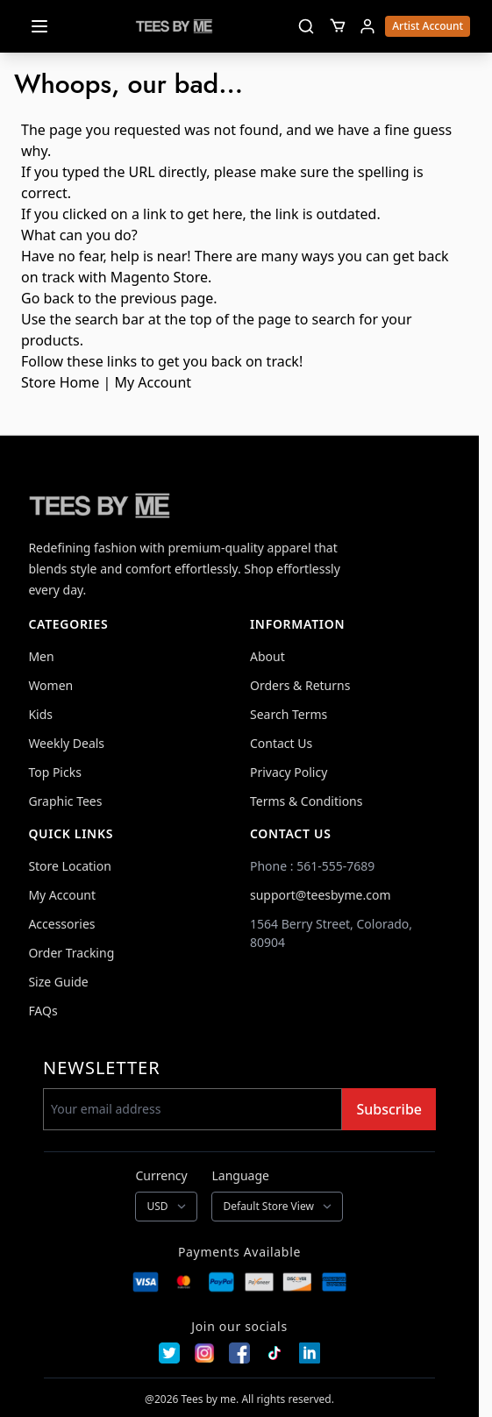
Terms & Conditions (306, 801)
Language (239, 1175)
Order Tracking (71, 952)
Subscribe (389, 1109)
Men (40, 656)
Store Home (60, 382)
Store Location (69, 866)
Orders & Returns (300, 685)
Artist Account (427, 25)
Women (50, 685)
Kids (40, 714)
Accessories (61, 923)
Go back (48, 298)
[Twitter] (169, 1353)
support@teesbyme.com (320, 895)
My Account (152, 382)
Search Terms (288, 714)
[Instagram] (204, 1353)
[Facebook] (239, 1353)
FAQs (42, 1010)
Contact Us (281, 743)
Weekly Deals (66, 743)
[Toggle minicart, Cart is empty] (337, 25)
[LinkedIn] (309, 1353)
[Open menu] (39, 26)
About (267, 656)
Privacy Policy (288, 772)
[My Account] (367, 26)
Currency (161, 1175)
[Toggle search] (306, 26)
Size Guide (58, 981)
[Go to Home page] (174, 25)
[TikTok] (274, 1353)
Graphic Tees (65, 801)
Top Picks (55, 772)
